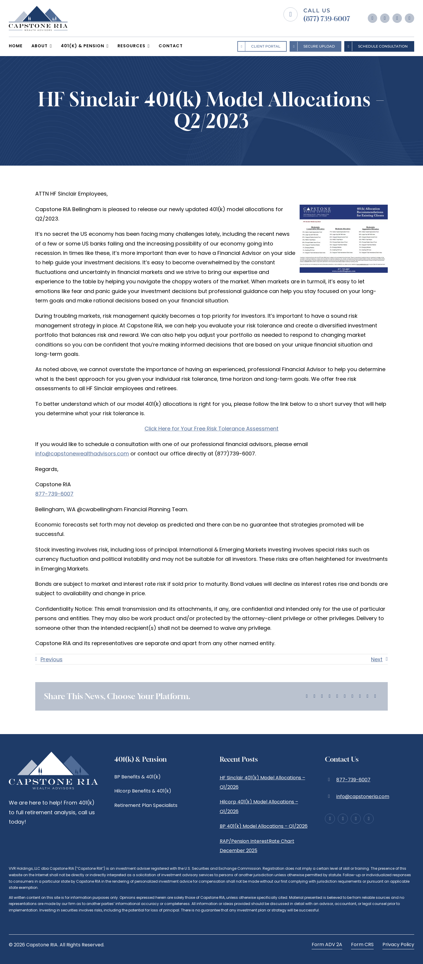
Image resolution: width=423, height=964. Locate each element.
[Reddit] (322, 696)
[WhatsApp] (337, 696)
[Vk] (360, 696)
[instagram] (385, 18)
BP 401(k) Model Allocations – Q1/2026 (264, 826)
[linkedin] (397, 18)
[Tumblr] (345, 696)
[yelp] (409, 18)
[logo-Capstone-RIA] (38, 8)
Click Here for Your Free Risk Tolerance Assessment (211, 428)
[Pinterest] (352, 696)
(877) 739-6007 (326, 19)
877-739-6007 (54, 493)
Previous (52, 659)
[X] (314, 696)
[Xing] (367, 696)
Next (376, 659)
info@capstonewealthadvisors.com (82, 453)
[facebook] (372, 18)
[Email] (375, 696)
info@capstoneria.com (362, 796)
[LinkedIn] (329, 696)
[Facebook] (307, 696)
